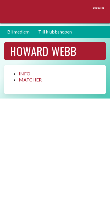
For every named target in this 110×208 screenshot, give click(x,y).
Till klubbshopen (55, 31)
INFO (24, 73)
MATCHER (30, 79)
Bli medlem (18, 31)
